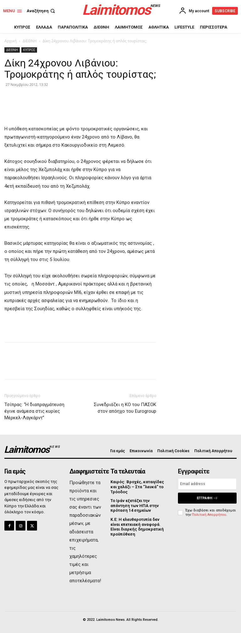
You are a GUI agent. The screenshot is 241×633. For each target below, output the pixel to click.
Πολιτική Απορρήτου (209, 514)
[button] (41, 11)
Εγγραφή (207, 498)
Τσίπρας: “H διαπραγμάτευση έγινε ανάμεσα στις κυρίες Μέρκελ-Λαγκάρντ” (34, 411)
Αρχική (10, 41)
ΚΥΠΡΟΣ (29, 50)
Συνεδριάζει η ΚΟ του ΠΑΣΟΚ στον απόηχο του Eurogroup (125, 408)
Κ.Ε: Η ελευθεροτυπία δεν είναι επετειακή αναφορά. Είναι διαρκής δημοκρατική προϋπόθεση (137, 526)
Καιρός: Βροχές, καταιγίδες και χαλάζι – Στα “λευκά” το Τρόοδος (137, 486)
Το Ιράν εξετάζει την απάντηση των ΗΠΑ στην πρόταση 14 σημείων (134, 505)
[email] (207, 483)
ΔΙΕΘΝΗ (29, 41)
